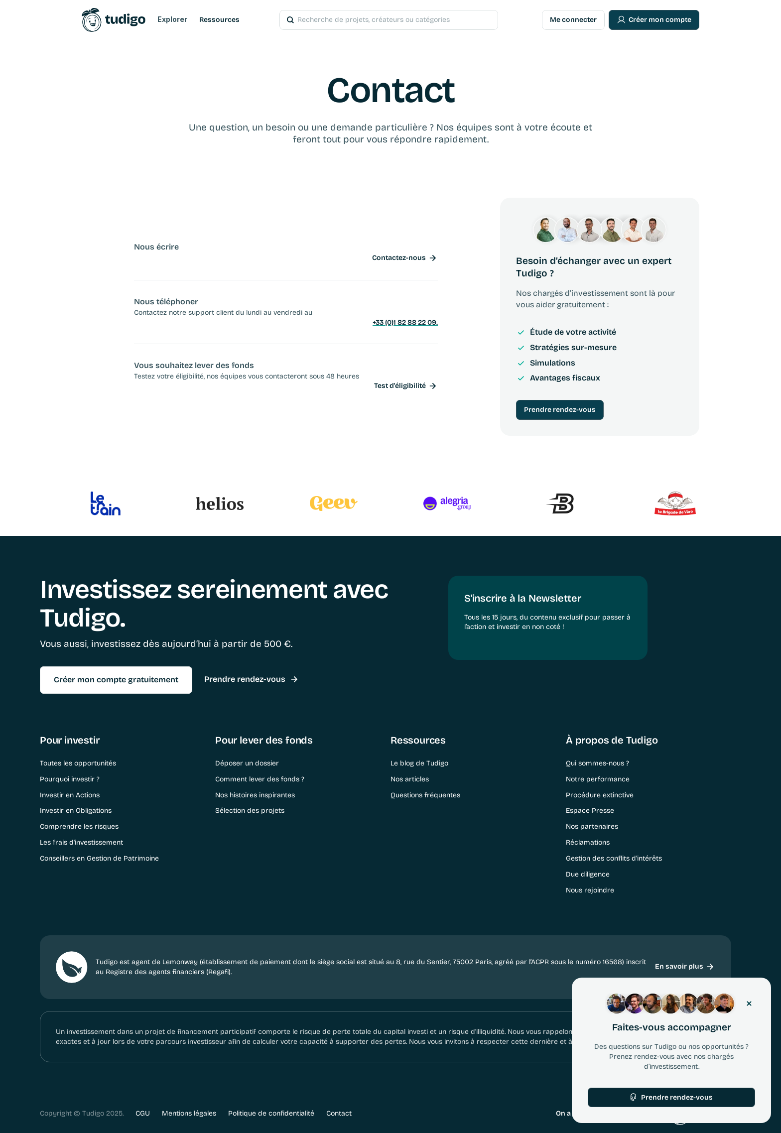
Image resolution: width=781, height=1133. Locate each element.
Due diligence (588, 874)
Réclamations (588, 842)
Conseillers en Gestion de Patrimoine (99, 858)
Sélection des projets (249, 810)
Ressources (219, 19)
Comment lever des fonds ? (259, 779)
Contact (339, 1113)
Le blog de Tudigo (419, 763)
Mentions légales (189, 1113)
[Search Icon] (375, 20)
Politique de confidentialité (271, 1113)
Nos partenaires (592, 826)
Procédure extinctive (600, 795)
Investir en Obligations (76, 810)
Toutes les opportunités (78, 763)
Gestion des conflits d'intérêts (614, 858)
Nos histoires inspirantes (255, 795)
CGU (142, 1113)
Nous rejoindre (590, 890)
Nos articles (409, 779)
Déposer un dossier (247, 763)
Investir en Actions (70, 795)
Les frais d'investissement (81, 842)
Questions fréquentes (425, 795)
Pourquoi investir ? (70, 779)
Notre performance (598, 779)
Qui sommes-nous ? (597, 763)
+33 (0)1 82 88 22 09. (405, 322)
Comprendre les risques (79, 826)
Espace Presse (590, 810)
